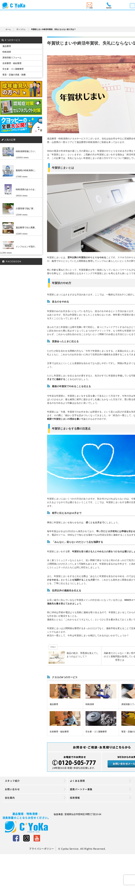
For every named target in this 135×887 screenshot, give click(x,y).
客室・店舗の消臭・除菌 (14, 74)
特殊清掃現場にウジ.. (26, 151)
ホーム (11, 29)
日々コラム (21, 29)
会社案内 (35, 797)
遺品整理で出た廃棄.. (26, 227)
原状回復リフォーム (11, 57)
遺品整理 (54, 704)
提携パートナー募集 (100, 789)
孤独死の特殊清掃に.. (26, 170)
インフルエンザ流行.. (26, 246)
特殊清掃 (90, 704)
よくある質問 (100, 780)
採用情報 (100, 797)
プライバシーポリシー (41, 848)
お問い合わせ (35, 789)
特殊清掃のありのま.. (26, 189)
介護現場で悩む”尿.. (25, 208)
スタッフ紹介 (35, 780)
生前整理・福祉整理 (59, 731)
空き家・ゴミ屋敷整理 (96, 731)
